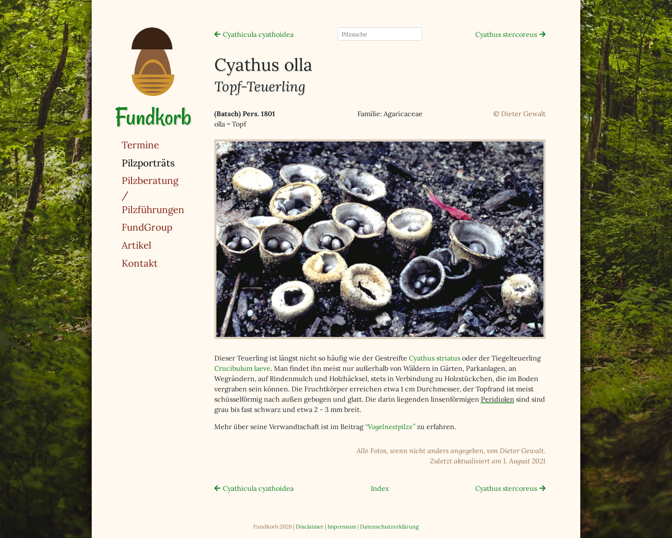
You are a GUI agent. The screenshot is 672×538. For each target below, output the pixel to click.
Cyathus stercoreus (506, 34)
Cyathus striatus (434, 358)
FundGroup (147, 227)
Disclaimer (310, 526)
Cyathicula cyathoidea (258, 34)
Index (380, 488)
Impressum (341, 526)
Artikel (136, 245)
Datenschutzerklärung (389, 526)
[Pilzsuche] (380, 34)
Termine (140, 144)
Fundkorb (153, 117)
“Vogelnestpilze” (390, 426)
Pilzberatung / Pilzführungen (153, 194)
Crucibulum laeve (242, 368)
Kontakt (140, 263)
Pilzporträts (170, 162)
